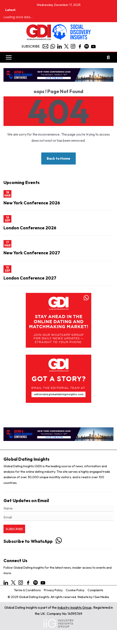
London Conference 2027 (29, 278)
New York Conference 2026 (31, 202)
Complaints (95, 590)
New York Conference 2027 (31, 252)
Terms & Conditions (27, 590)
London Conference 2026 (29, 227)
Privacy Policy (53, 590)
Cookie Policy (75, 590)
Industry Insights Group (74, 607)
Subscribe (30, 46)
